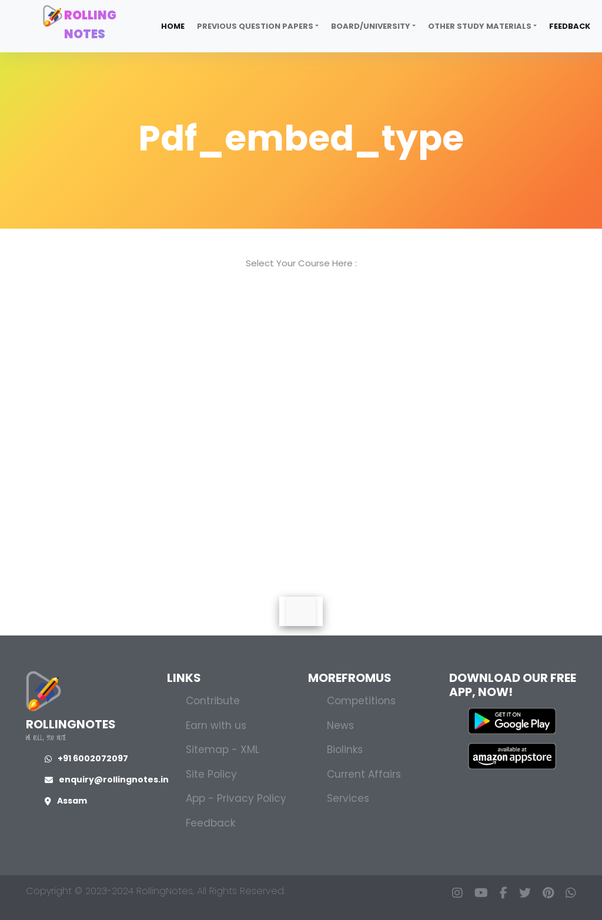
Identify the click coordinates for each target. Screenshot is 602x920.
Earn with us (216, 725)
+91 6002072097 (86, 758)
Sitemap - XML (222, 749)
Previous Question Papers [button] (255, 26)
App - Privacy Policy (236, 798)
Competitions (361, 701)
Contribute (213, 701)
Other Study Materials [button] (479, 26)
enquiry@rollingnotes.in (107, 779)
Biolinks (345, 749)
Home (173, 26)
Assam (66, 801)
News (340, 725)
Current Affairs (364, 774)
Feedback (569, 26)
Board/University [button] (370, 26)
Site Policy (211, 774)
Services (348, 798)
